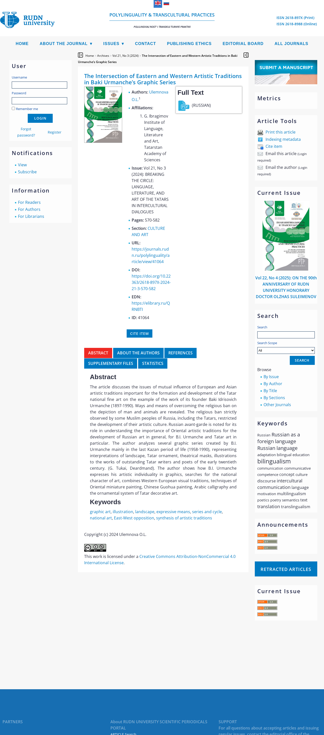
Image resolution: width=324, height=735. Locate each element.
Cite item (274, 146)
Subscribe (27, 172)
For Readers (29, 202)
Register (54, 132)
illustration (123, 511)
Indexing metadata (283, 139)
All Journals (291, 44)
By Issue (271, 376)
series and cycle (207, 511)
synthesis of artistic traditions (184, 518)
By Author (273, 383)
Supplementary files (110, 363)
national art (101, 518)
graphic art (100, 511)
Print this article (281, 132)
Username (19, 77)
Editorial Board (243, 44)
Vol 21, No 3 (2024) (125, 56)
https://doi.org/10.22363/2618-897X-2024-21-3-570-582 (151, 282)
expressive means (173, 511)
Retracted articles (286, 569)
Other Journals (277, 404)
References (180, 353)
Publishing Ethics (189, 44)
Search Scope (286, 347)
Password (19, 93)
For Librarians (31, 216)
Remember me (27, 109)
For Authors (29, 209)
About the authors (138, 353)
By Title (270, 390)
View (22, 165)
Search (262, 327)
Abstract (98, 353)
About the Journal (64, 44)
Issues (111, 44)
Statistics (152, 363)
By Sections (274, 397)
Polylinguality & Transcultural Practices (162, 20)
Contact (145, 44)
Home (22, 44)
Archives (103, 56)
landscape (144, 511)
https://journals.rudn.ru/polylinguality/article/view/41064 (151, 255)
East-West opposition (134, 518)
